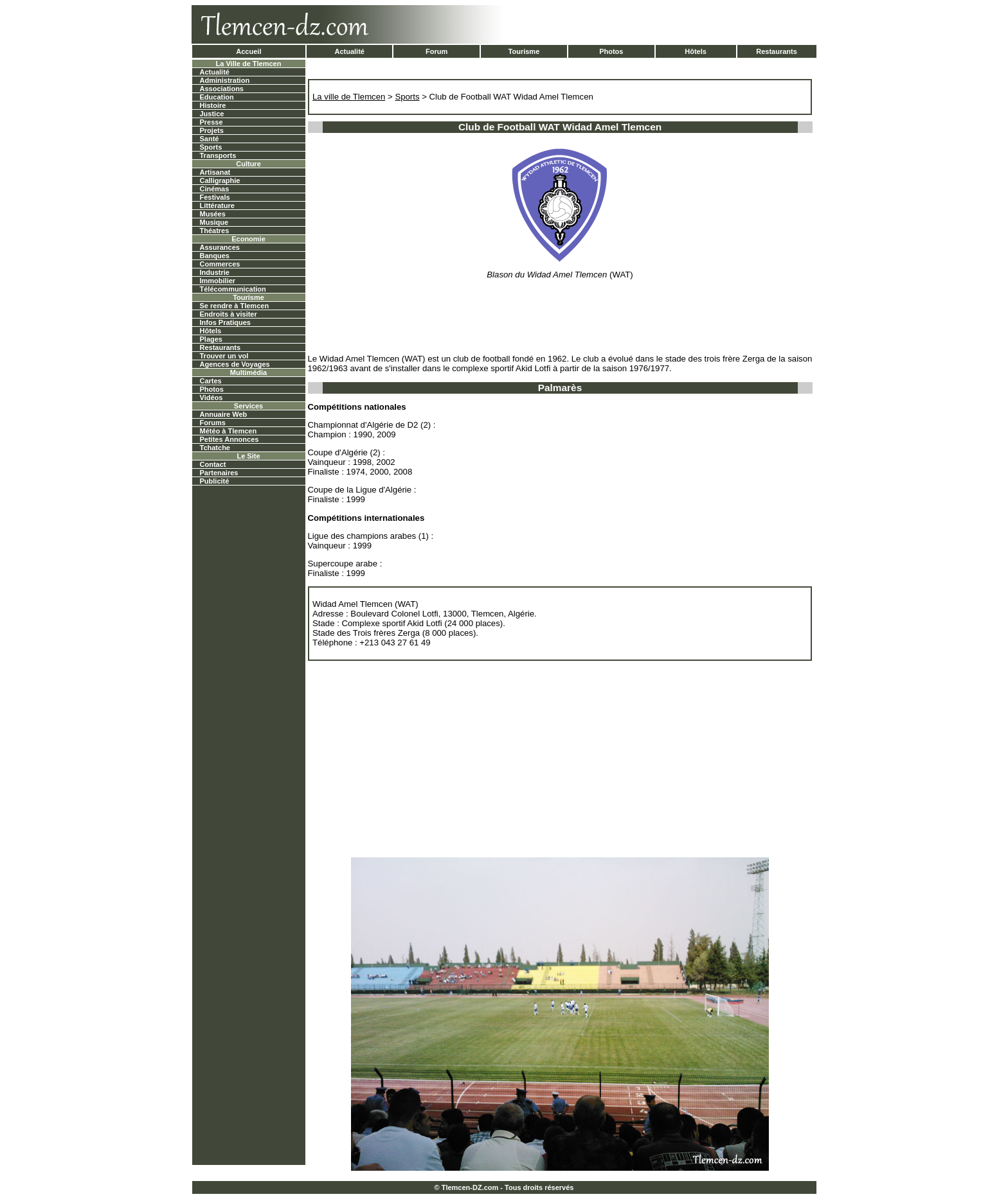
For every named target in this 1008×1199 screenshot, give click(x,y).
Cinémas (215, 189)
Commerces (220, 264)
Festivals (215, 197)
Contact (213, 464)
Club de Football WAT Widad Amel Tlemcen (511, 96)
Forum (436, 51)
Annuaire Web (224, 414)
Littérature (217, 205)
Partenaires (219, 473)
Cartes (211, 381)
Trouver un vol (224, 356)
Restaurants (776, 51)
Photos (611, 51)
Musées (213, 214)
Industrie (215, 272)
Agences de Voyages (235, 364)
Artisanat (215, 172)
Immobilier (218, 280)
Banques (215, 255)
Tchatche (215, 447)
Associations (222, 88)
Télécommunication (233, 289)
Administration (225, 80)
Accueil (248, 51)
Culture (248, 164)
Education (217, 97)
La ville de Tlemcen (348, 96)
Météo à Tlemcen (228, 431)
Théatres (215, 230)
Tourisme (524, 51)
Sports (211, 147)
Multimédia (248, 372)
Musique (214, 222)
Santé (209, 139)
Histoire (213, 105)
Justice (212, 114)
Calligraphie (220, 180)
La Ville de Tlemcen (249, 63)
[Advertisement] (665, 24)
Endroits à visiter (228, 314)
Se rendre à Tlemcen (234, 306)
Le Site (248, 456)
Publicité (215, 481)
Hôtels (695, 51)
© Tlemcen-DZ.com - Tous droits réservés (504, 1187)
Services (248, 406)
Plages (211, 339)
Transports (218, 155)
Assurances (220, 247)
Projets (212, 130)
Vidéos (211, 397)
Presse (211, 122)
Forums (213, 422)
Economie (248, 239)
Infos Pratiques (225, 322)
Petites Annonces (229, 439)
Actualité (349, 51)
